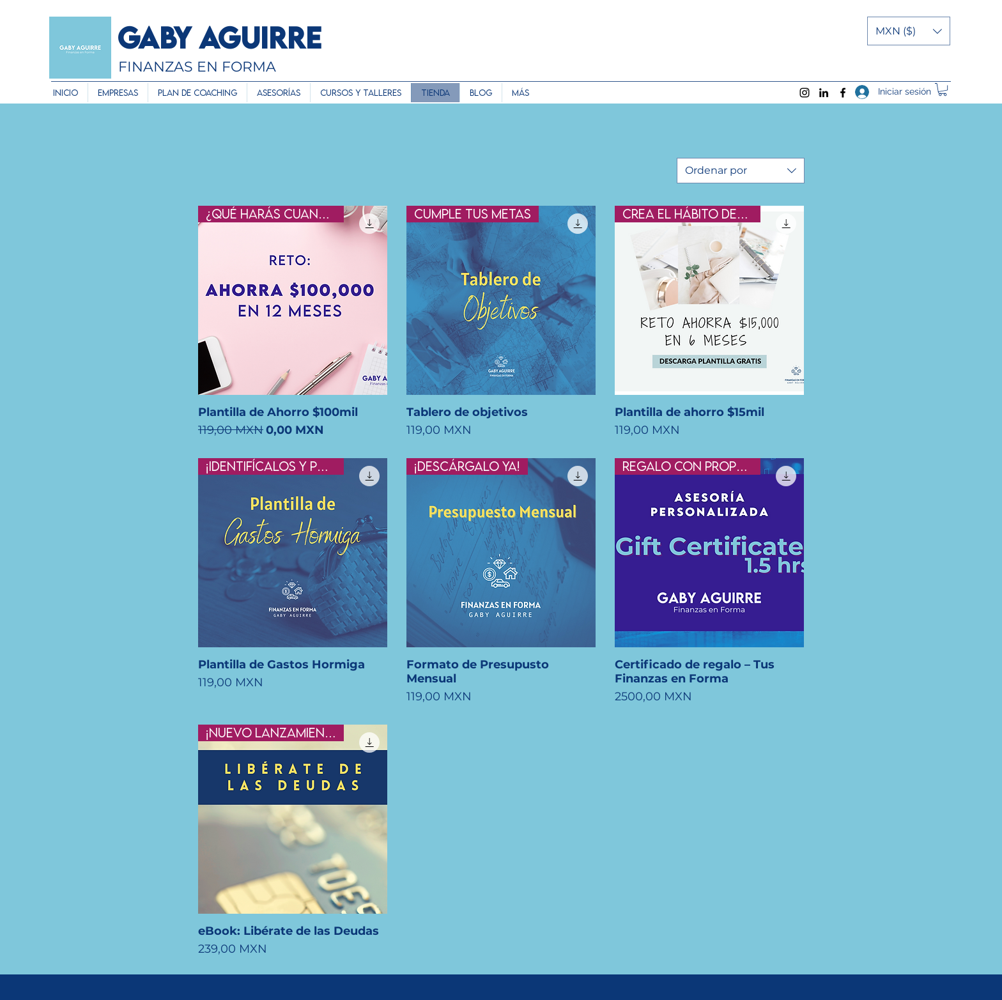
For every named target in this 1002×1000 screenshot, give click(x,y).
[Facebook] (842, 92)
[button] (908, 31)
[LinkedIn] (823, 92)
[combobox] (741, 170)
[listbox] (908, 31)
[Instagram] (804, 92)
